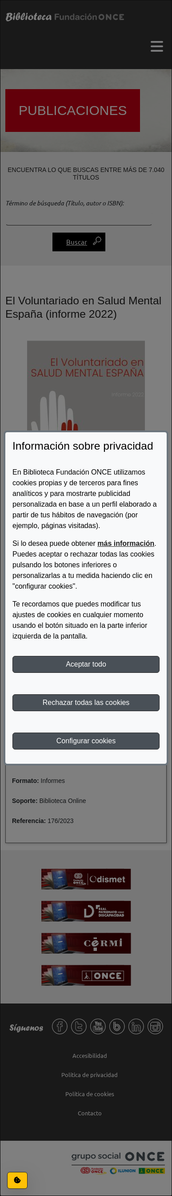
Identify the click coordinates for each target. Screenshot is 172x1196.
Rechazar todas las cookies (86, 702)
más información (125, 543)
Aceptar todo (86, 664)
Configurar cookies (86, 741)
